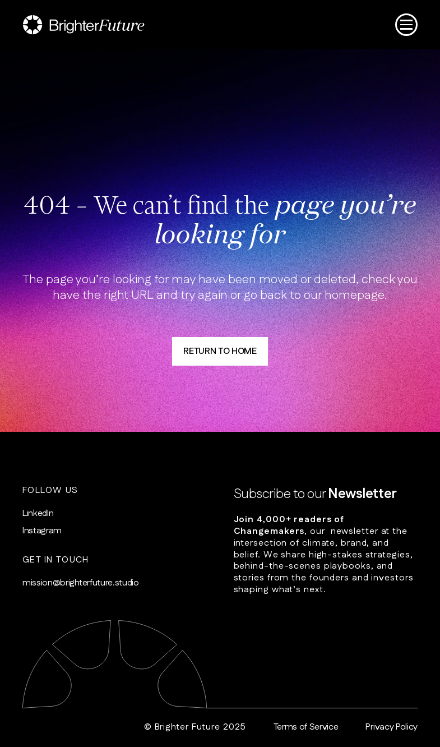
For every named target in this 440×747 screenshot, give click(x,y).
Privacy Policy (391, 728)
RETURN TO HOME (220, 351)
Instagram (42, 531)
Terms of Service (306, 728)
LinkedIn (37, 514)
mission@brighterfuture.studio (80, 583)
